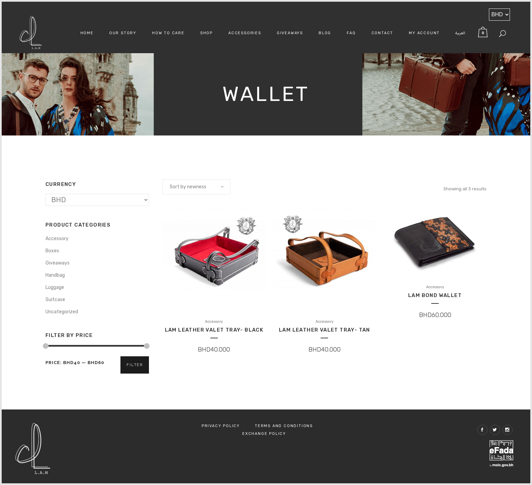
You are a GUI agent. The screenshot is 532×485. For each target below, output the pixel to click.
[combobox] (196, 187)
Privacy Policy (221, 426)
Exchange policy (264, 433)
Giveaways (57, 263)
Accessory (57, 238)
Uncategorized (61, 312)
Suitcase (55, 299)
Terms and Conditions (284, 426)
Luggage (54, 287)
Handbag (55, 275)
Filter (135, 365)
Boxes (52, 251)
